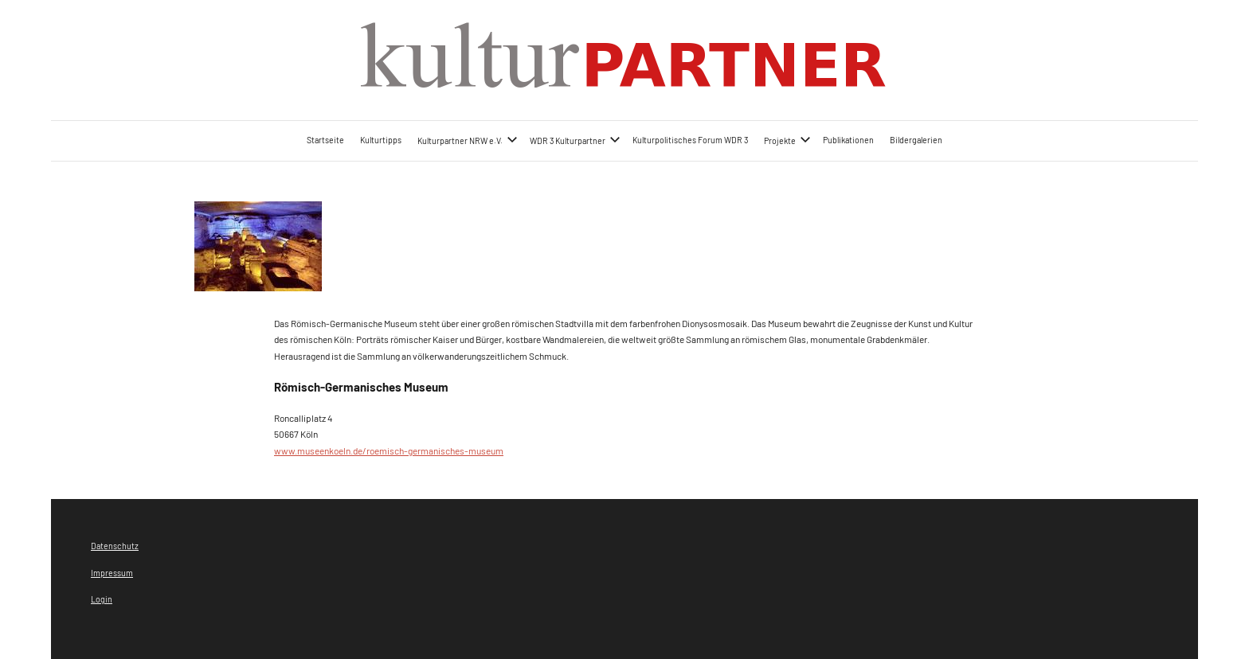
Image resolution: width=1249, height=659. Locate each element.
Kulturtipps (380, 140)
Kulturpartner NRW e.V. (467, 140)
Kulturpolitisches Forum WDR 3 (690, 140)
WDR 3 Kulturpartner (575, 140)
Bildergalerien (916, 140)
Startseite (325, 140)
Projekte (787, 140)
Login (101, 599)
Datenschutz (115, 545)
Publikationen (848, 140)
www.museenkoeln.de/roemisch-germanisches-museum (388, 450)
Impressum (112, 572)
